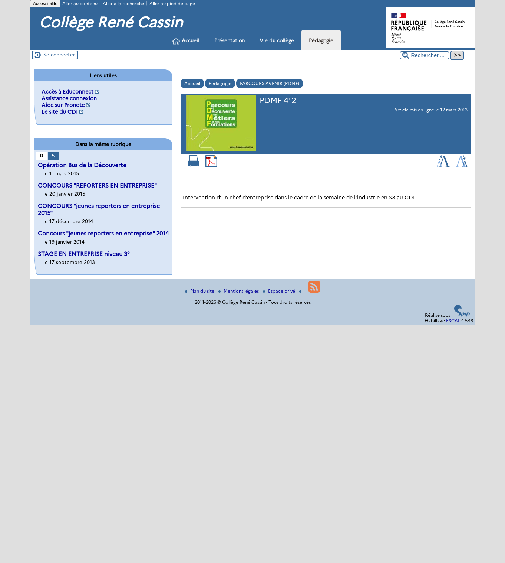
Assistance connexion (69, 98)
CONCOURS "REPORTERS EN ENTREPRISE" (97, 185)
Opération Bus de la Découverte (82, 165)
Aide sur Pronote (63, 105)
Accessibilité (45, 3)
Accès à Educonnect (67, 91)
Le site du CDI (60, 111)
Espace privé (279, 291)
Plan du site (200, 291)
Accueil (185, 41)
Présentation (229, 40)
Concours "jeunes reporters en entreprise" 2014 (103, 233)
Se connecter (59, 55)
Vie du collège (277, 40)
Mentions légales (239, 291)
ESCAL (453, 320)
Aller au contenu (80, 3)
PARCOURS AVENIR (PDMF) (269, 83)
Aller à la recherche (123, 3)
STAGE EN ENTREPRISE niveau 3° (83, 253)
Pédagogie (321, 40)
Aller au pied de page (172, 3)
